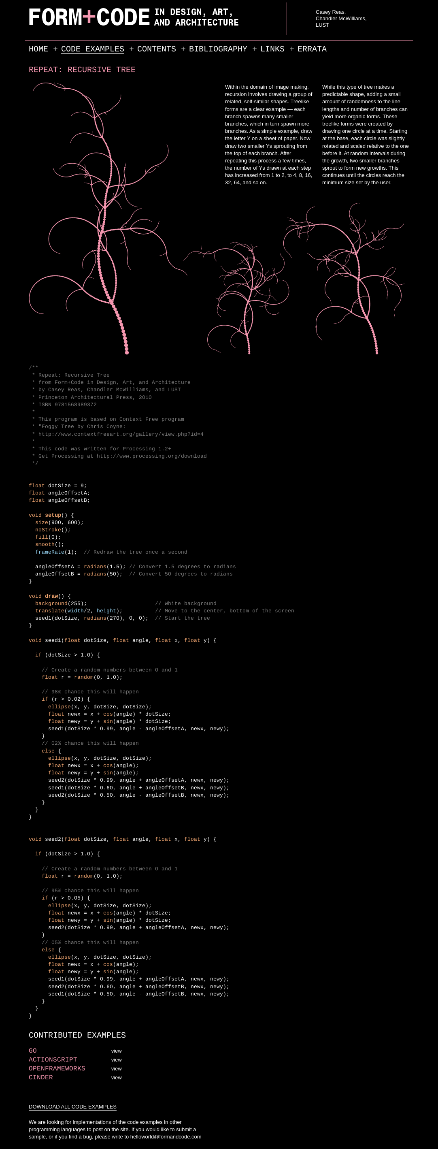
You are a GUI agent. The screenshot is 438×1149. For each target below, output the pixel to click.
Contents (156, 49)
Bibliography (218, 49)
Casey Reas (330, 12)
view (116, 1051)
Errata (312, 49)
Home (38, 49)
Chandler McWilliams (340, 18)
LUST (322, 25)
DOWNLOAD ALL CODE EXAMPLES (73, 1107)
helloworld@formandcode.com (166, 1137)
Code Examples (92, 49)
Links (272, 49)
